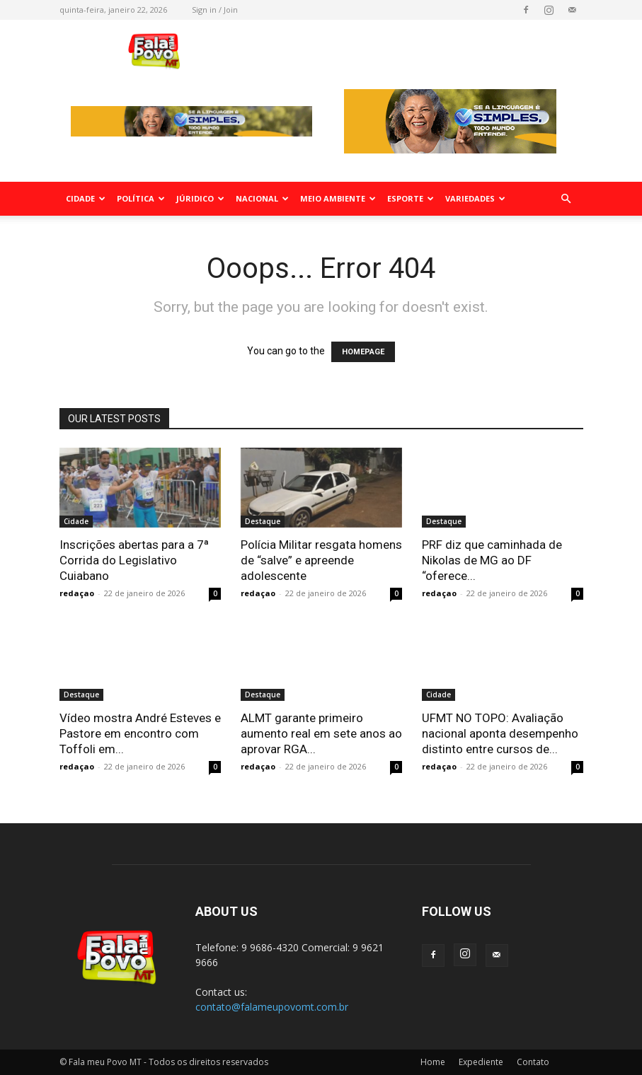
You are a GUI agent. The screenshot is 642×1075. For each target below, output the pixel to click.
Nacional (262, 198)
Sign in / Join (215, 9)
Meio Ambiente (338, 198)
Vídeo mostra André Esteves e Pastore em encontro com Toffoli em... (140, 733)
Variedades (475, 198)
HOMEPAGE (363, 351)
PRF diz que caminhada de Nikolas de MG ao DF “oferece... (492, 560)
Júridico (200, 198)
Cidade (85, 198)
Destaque (262, 521)
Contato (533, 1062)
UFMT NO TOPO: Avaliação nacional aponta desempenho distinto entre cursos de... (500, 733)
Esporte (410, 198)
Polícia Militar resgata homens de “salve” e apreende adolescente (321, 560)
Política (141, 198)
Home (432, 1062)
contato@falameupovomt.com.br (271, 1006)
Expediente (481, 1062)
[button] (566, 199)
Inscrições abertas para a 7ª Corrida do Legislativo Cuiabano (134, 560)
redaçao (76, 593)
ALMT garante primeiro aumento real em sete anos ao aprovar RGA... (321, 733)
